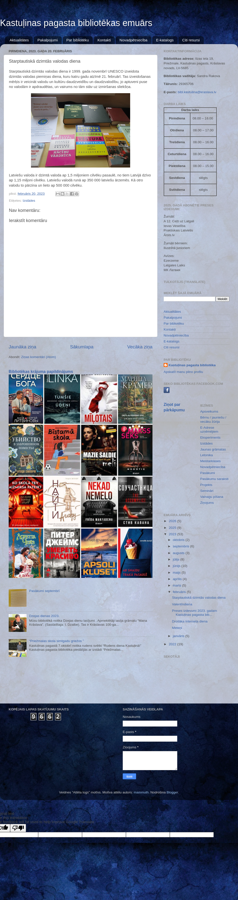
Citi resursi (191, 40)
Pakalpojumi (47, 40)
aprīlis (178, 579)
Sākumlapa (81, 346)
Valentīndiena (182, 604)
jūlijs (176, 559)
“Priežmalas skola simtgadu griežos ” (56, 641)
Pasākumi (207, 473)
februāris (180, 592)
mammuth (141, 792)
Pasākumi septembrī (44, 591)
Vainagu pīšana (211, 497)
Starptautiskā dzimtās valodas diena (199, 597)
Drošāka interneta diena (190, 621)
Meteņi (177, 628)
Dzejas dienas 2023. (44, 616)
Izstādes (29, 200)
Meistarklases (210, 461)
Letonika (206, 455)
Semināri (206, 491)
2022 (173, 644)
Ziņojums (207, 503)
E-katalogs (165, 40)
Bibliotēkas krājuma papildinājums (41, 371)
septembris (181, 546)
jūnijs (177, 566)
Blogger (172, 792)
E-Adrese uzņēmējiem (209, 429)
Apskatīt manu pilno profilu (183, 372)
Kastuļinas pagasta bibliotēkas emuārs (76, 23)
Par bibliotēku (77, 40)
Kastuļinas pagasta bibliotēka (192, 365)
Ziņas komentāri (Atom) (38, 357)
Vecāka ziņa (139, 346)
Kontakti (104, 40)
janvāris (179, 636)
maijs (177, 572)
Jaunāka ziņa (22, 346)
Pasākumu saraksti (214, 479)
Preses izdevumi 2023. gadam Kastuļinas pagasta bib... (194, 613)
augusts (179, 553)
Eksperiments (210, 437)
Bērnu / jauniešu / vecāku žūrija (213, 419)
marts (177, 585)
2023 (173, 534)
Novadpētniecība (133, 40)
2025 (173, 528)
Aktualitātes (19, 40)
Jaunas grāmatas (213, 449)
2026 (173, 521)
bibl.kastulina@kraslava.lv (197, 92)
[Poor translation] (18, 828)
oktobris (179, 540)
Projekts (206, 485)
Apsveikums (209, 411)
